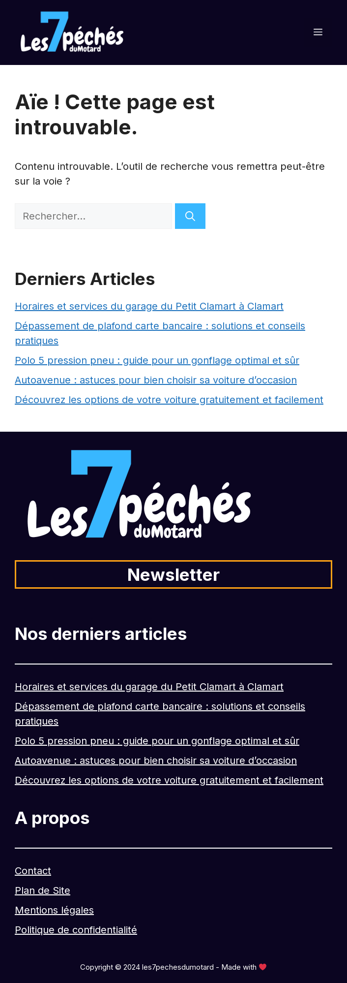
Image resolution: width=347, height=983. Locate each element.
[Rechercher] (190, 216)
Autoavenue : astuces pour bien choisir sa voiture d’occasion (156, 380)
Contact (33, 871)
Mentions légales (54, 910)
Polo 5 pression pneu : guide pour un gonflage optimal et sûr (157, 360)
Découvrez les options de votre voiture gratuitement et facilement (169, 400)
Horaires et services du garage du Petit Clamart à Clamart (149, 306)
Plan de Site (42, 890)
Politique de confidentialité (76, 930)
